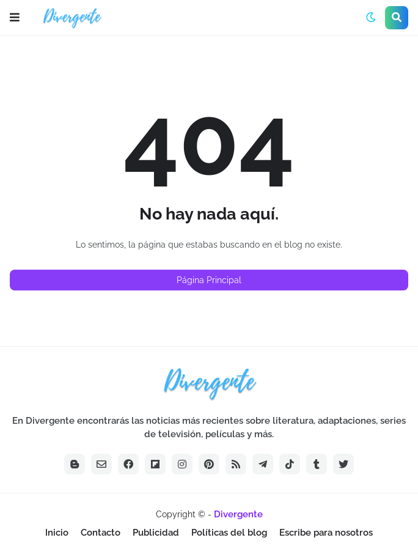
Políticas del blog (229, 532)
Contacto (100, 532)
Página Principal (209, 280)
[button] (14, 17)
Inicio (56, 532)
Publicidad (156, 532)
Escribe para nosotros (326, 532)
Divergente (238, 514)
